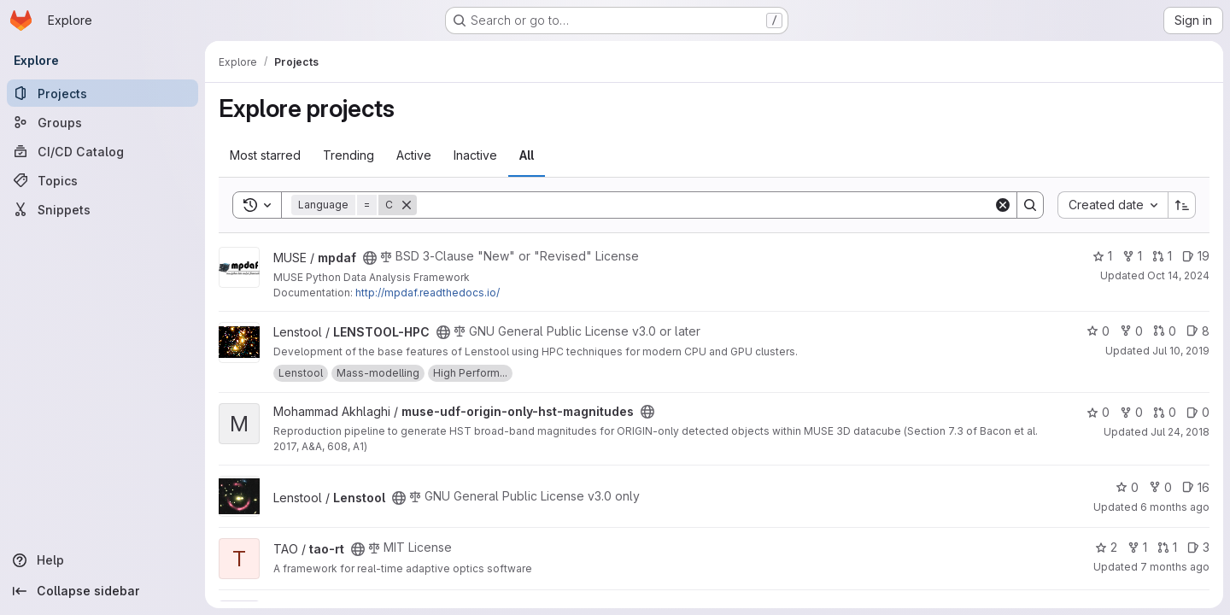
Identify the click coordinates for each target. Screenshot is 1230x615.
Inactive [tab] (475, 155)
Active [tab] (413, 155)
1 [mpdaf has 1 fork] (1132, 256)
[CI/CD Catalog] (102, 151)
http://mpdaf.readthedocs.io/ (427, 292)
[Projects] (102, 93)
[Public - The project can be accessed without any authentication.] (370, 258)
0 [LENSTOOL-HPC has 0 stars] (1098, 331)
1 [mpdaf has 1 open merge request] (1162, 256)
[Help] (102, 560)
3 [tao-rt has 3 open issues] (1198, 547)
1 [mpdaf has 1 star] (1102, 256)
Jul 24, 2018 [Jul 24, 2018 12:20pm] (1180, 431)
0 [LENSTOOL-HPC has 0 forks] (1131, 331)
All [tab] (526, 155)
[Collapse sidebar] (102, 591)
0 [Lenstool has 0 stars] (1127, 487)
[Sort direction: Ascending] (1182, 205)
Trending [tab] (348, 155)
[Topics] (102, 180)
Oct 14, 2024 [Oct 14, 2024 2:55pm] (1178, 275)
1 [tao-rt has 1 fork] (1137, 547)
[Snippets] (102, 209)
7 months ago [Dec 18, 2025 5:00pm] (1175, 566)
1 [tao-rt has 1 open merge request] (1167, 547)
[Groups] (102, 122)
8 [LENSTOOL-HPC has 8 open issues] (1198, 331)
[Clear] (1003, 205)
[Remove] (406, 205)
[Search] (705, 205)
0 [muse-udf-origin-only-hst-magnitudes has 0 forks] (1131, 412)
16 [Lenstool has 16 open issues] (1196, 487)
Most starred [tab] (265, 155)
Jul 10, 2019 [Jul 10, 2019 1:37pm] (1181, 350)
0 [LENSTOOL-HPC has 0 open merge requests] (1164, 331)
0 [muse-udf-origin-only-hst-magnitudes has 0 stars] (1098, 412)
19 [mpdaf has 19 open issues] (1196, 256)
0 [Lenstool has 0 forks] (1160, 487)
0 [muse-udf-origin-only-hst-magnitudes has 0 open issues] (1198, 412)
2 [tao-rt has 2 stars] (1106, 547)
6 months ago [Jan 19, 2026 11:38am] (1175, 507)
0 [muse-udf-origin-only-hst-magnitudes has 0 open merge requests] (1164, 412)
